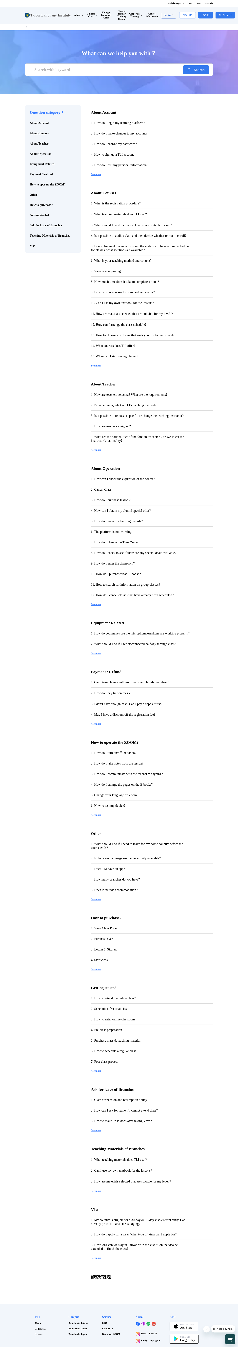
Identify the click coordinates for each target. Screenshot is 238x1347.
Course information (152, 15)
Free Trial (209, 3)
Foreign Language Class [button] (107, 15)
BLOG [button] (198, 3)
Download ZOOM (111, 1318)
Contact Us (107, 1312)
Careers (38, 1318)
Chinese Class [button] (92, 15)
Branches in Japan (77, 1318)
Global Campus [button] (176, 3)
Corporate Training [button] (136, 15)
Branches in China (77, 1312)
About (38, 1307)
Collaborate (40, 1313)
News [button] (190, 3)
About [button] (78, 15)
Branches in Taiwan (78, 1307)
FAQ (27, 27)
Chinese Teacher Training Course (121, 15)
